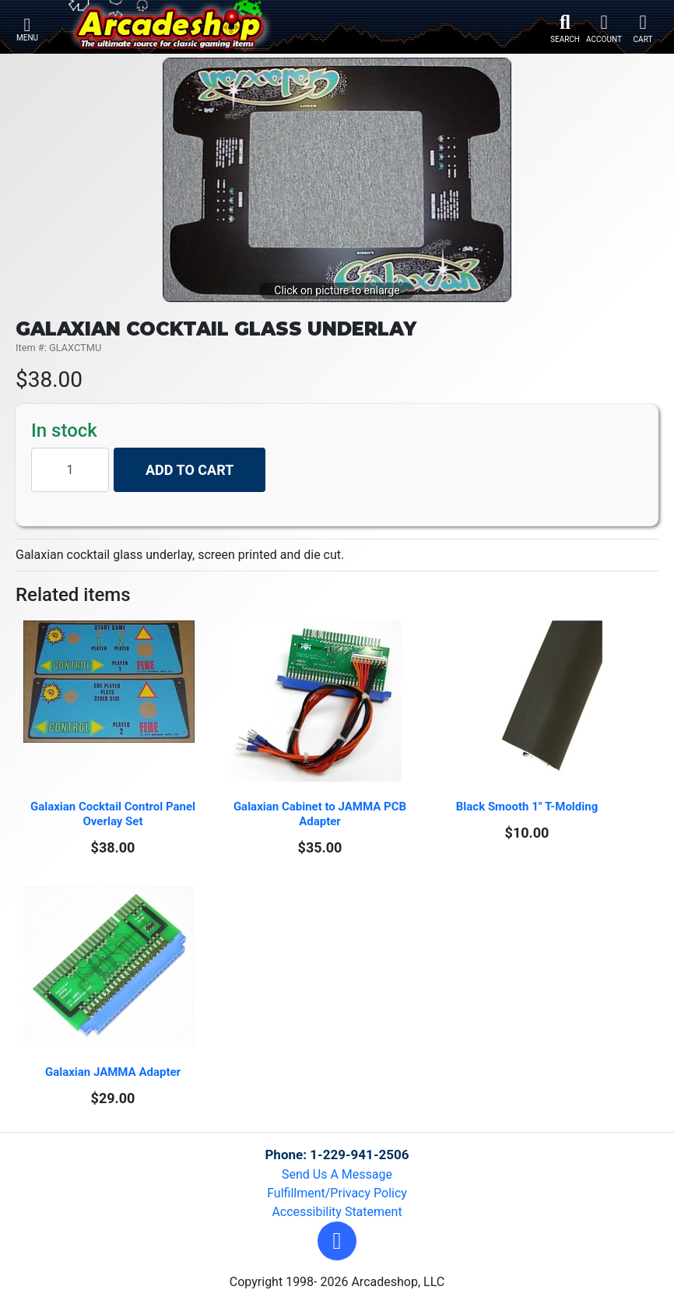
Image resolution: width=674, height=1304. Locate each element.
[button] (337, 1240)
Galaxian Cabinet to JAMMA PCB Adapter (321, 814)
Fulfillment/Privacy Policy (337, 1193)
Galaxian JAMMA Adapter (113, 1072)
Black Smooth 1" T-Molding (527, 807)
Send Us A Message (337, 1174)
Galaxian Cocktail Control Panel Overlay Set (114, 814)
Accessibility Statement (337, 1211)
